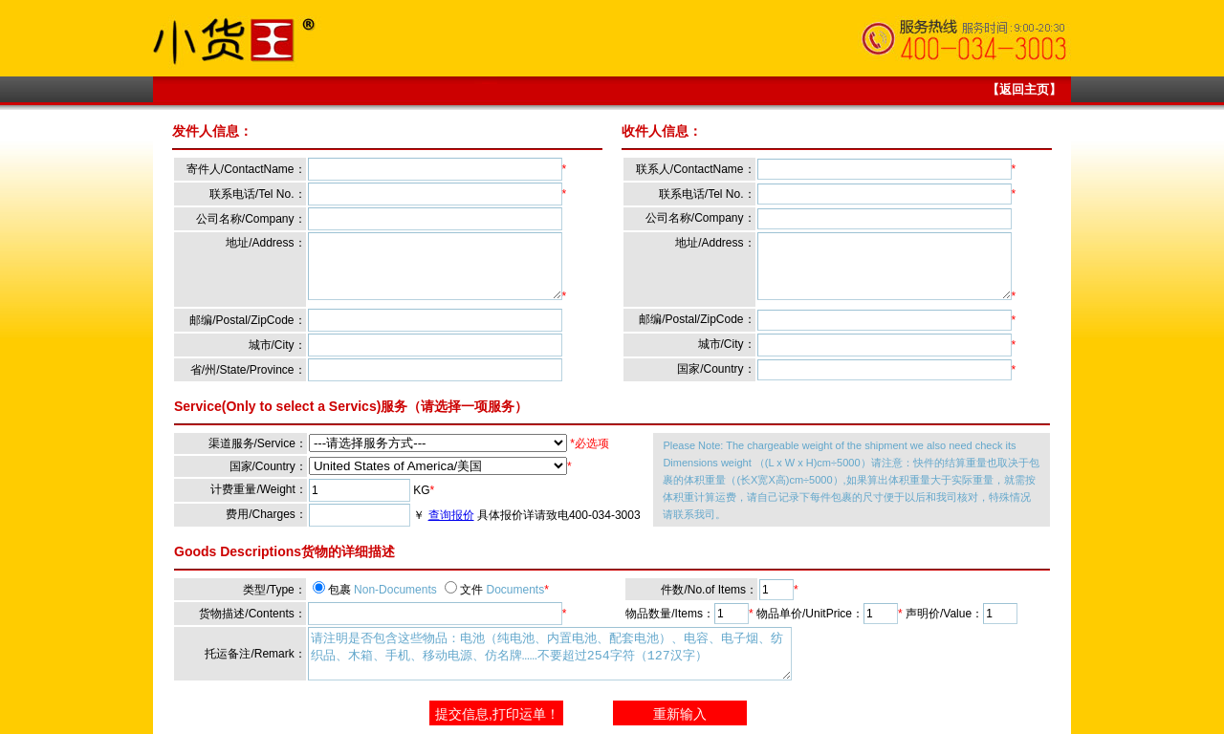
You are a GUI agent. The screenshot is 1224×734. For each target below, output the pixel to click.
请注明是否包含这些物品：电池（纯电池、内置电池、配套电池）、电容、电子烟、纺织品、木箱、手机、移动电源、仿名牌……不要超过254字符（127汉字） (550, 653)
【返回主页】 (1024, 89)
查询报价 (451, 515)
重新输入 (680, 714)
